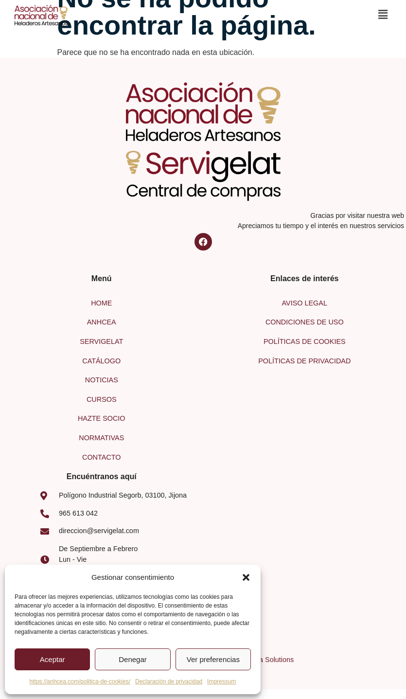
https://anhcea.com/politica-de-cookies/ (80, 681)
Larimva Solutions (266, 659)
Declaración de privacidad (168, 681)
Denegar (133, 659)
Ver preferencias (213, 659)
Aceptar (52, 659)
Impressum (221, 681)
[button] (246, 577)
